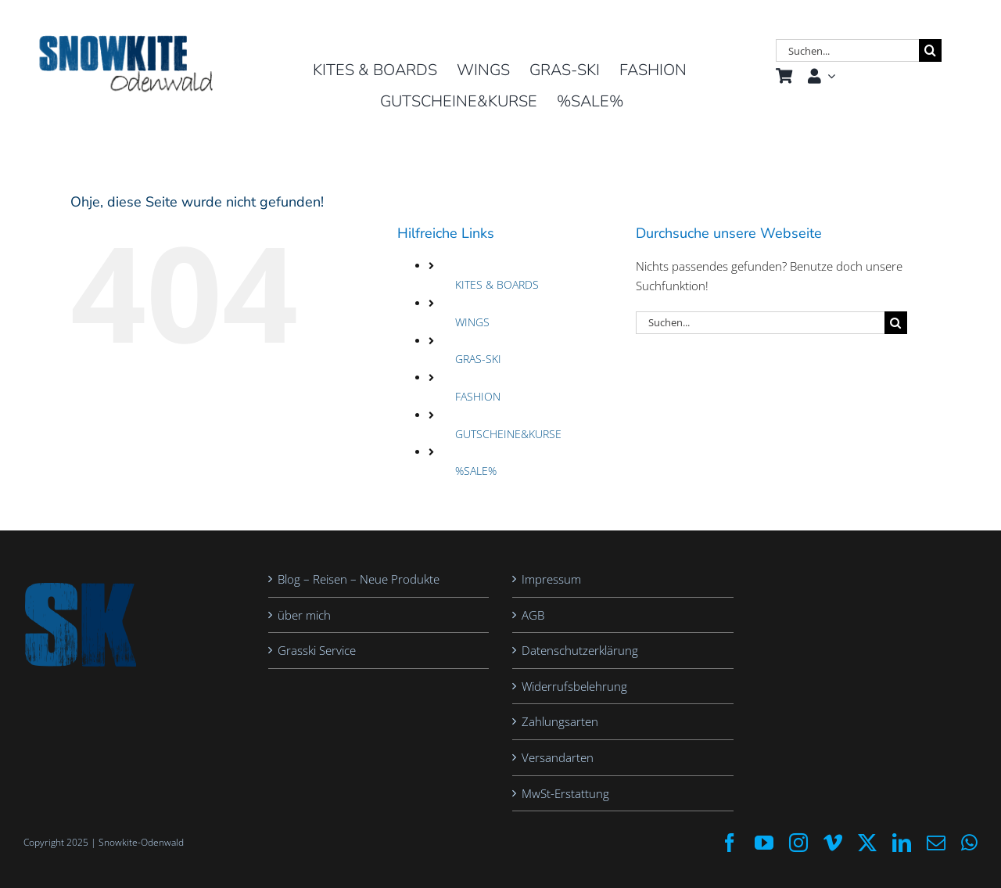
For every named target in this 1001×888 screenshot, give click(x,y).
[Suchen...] (847, 50)
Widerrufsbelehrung (574, 686)
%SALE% (476, 470)
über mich (304, 615)
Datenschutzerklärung (580, 650)
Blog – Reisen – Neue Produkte (359, 579)
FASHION (477, 396)
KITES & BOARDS (497, 284)
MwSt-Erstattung (565, 793)
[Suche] (930, 50)
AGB (533, 615)
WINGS (472, 322)
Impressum (551, 579)
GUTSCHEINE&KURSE (508, 433)
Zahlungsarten (560, 721)
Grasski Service (317, 650)
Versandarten (558, 757)
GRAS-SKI (478, 358)
